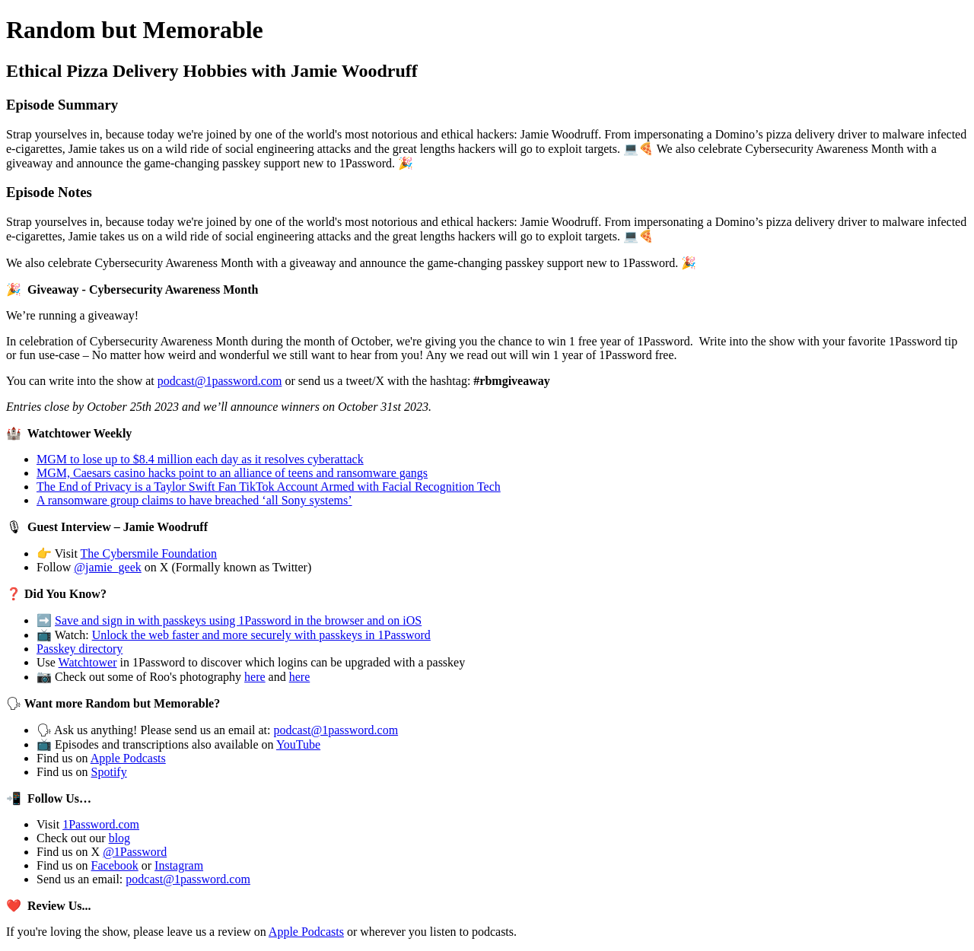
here (255, 676)
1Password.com (100, 824)
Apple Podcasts (128, 758)
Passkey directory (80, 648)
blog (119, 838)
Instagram (178, 865)
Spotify (109, 771)
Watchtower (88, 662)
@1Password (135, 851)
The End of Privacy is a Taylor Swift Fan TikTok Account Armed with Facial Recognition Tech (269, 486)
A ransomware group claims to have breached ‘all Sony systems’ (194, 500)
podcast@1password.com (220, 380)
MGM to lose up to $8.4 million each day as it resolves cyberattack (200, 459)
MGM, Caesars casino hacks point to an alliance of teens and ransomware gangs (232, 472)
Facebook (114, 865)
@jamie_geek (107, 567)
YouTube (298, 744)
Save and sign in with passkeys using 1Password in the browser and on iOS (238, 620)
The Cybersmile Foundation (149, 553)
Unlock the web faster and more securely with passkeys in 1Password (261, 634)
